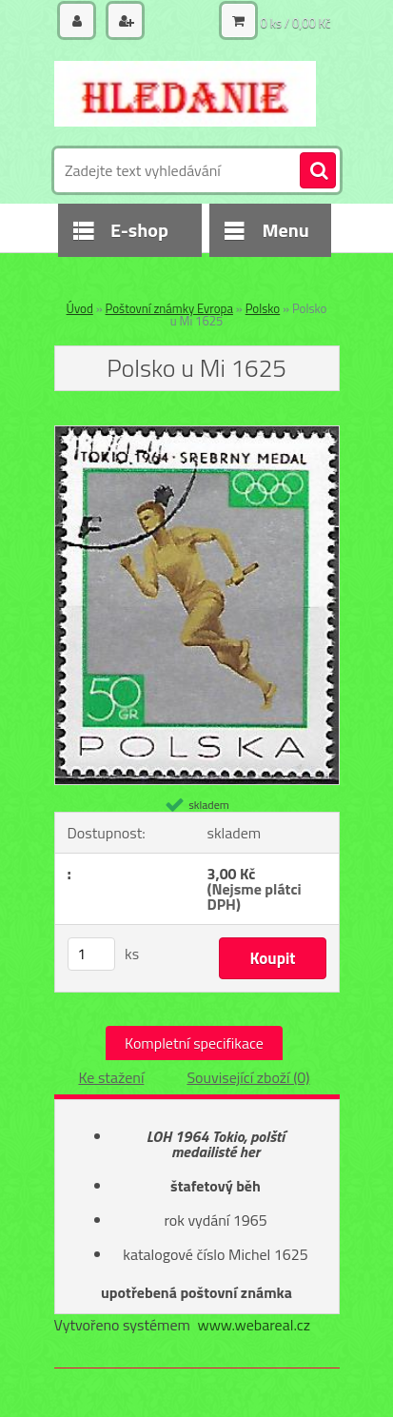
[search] (318, 171)
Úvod (80, 308)
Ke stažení (111, 1077)
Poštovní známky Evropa (169, 308)
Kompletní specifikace (194, 1043)
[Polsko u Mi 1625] (197, 434)
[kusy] (91, 954)
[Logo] (185, 93)
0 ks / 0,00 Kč (296, 22)
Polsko (263, 308)
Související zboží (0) (248, 1077)
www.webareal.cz (253, 1324)
